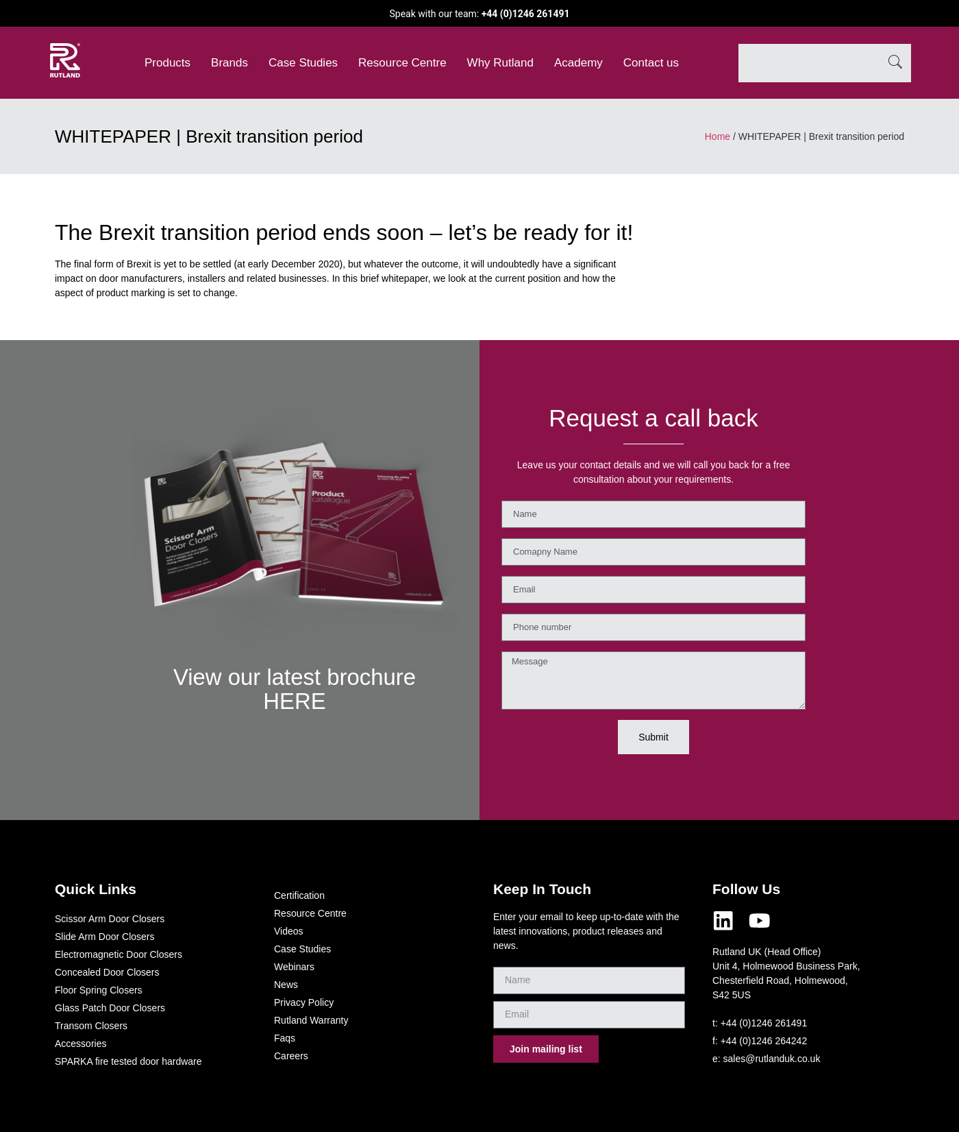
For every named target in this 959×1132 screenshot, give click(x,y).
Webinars (294, 966)
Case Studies (303, 62)
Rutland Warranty (311, 1020)
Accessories (80, 1043)
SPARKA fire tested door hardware (128, 1061)
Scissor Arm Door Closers (109, 918)
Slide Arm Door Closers (105, 936)
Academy (578, 62)
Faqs (284, 1038)
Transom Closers (91, 1025)
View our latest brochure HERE (294, 688)
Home (717, 136)
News (286, 984)
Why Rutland (500, 62)
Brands (229, 62)
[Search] (895, 63)
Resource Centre (402, 62)
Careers (291, 1055)
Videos (288, 931)
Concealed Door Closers (107, 972)
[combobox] (809, 63)
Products (167, 62)
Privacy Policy (304, 1002)
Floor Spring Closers (98, 990)
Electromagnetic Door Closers (118, 954)
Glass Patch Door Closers (110, 1007)
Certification (299, 895)
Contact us (651, 62)
